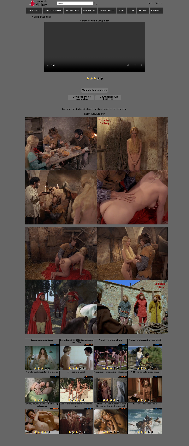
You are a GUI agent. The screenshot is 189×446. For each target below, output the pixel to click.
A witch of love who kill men (110, 340)
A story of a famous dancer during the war (76, 405)
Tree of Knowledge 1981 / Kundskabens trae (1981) (76, 341)
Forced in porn (72, 10)
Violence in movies (52, 10)
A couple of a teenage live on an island (145, 340)
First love (143, 10)
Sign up (158, 3)
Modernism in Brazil (76, 372)
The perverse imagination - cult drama (110, 372)
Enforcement (89, 10)
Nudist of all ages (41, 16)
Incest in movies (106, 10)
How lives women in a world (145, 404)
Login (149, 3)
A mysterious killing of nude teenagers (42, 372)
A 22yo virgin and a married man (145, 372)
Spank (131, 10)
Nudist (121, 10)
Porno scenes (34, 10)
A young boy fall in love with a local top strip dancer (42, 405)
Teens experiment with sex (42, 340)
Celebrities (156, 10)
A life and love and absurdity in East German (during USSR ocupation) (110, 405)
